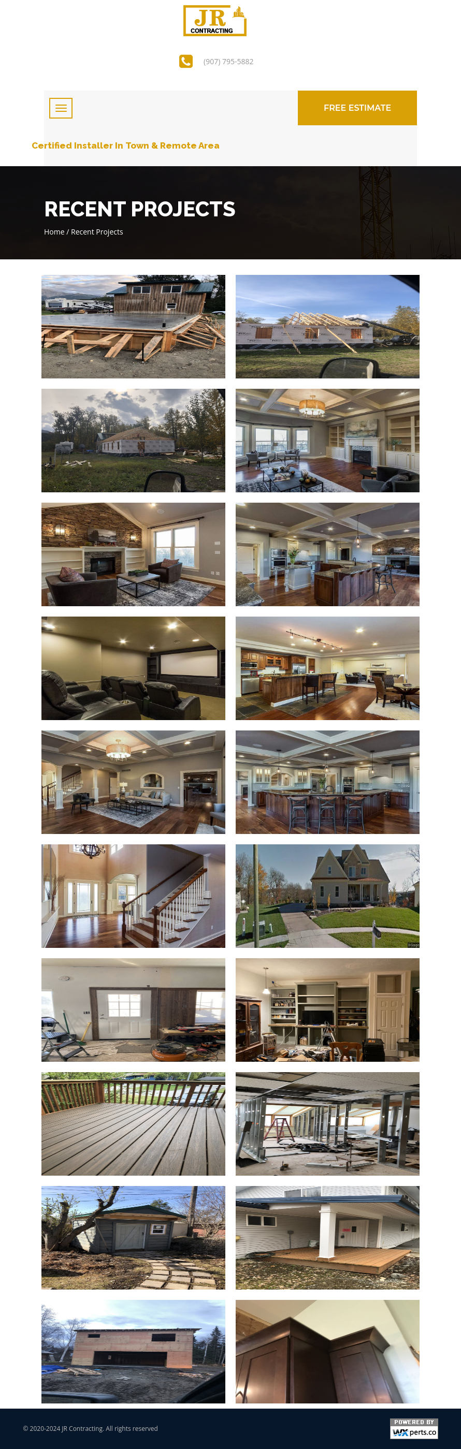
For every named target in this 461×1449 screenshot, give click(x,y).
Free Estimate (357, 108)
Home (54, 232)
